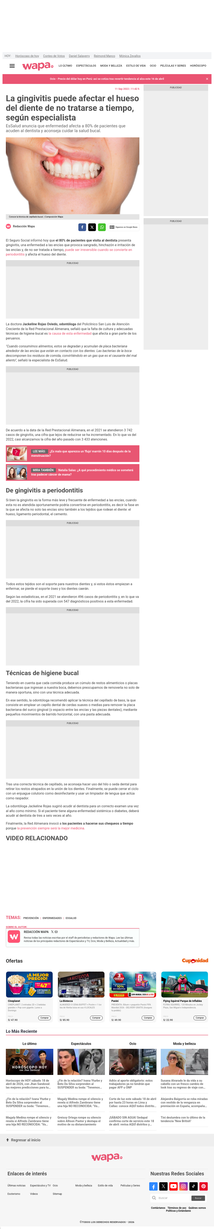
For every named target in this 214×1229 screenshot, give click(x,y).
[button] (207, 79)
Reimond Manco (104, 56)
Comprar (45, 1018)
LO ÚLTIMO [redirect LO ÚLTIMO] (65, 65)
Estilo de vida (105, 1185)
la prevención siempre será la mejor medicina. (51, 828)
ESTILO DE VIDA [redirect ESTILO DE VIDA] (136, 65)
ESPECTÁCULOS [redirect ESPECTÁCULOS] (86, 65)
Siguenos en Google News (123, 227)
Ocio (55, 1185)
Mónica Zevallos (130, 56)
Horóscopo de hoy (27, 56)
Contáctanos (158, 1208)
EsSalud (71, 918)
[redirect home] (38, 66)
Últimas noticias (16, 1185)
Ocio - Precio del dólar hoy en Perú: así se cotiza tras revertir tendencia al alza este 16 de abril (107, 78)
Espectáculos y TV (40, 1185)
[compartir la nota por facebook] (82, 227)
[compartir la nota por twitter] (92, 227)
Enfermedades (52, 918)
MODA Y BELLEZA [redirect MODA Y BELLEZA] (111, 65)
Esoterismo (14, 1193)
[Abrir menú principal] (12, 66)
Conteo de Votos (54, 56)
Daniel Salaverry (79, 56)
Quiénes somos (197, 1208)
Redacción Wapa (24, 226)
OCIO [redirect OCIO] (153, 65)
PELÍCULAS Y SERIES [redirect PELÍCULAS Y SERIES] (173, 65)
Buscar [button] (198, 1198)
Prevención (31, 918)
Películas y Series (130, 1185)
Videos (34, 1193)
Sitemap (57, 1193)
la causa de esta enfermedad (69, 333)
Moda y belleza (83, 1185)
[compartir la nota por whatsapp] (102, 227)
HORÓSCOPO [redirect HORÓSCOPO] (198, 65)
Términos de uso (177, 1208)
